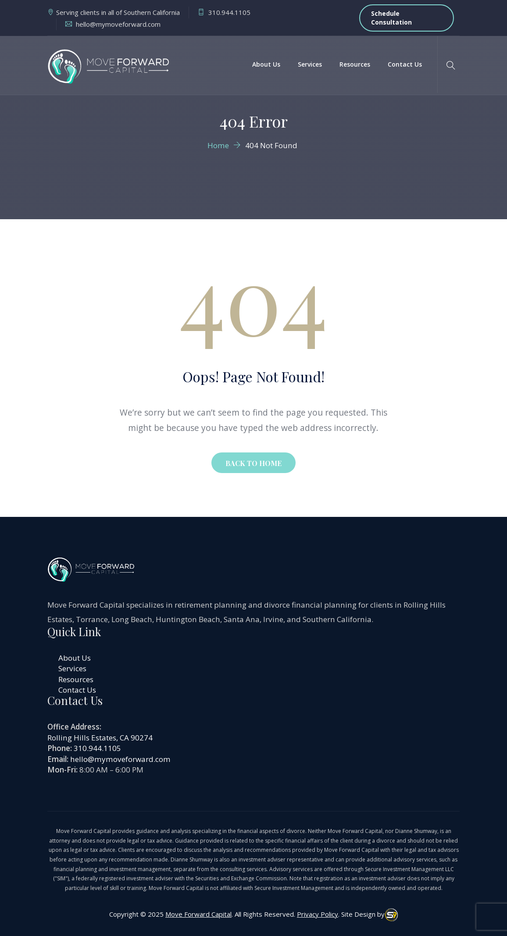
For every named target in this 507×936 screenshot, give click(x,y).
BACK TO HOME (253, 463)
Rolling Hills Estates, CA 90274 (100, 738)
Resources (354, 64)
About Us (266, 64)
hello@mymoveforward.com (120, 759)
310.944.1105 (97, 748)
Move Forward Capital (198, 914)
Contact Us (405, 64)
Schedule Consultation (391, 17)
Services (310, 64)
